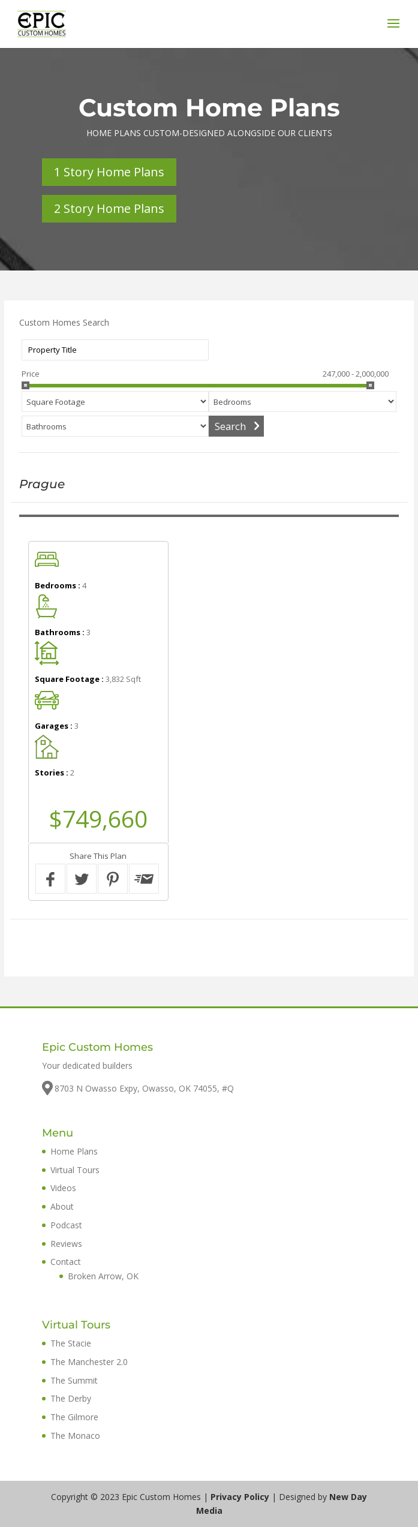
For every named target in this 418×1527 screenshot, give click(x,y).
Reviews (66, 1243)
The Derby (70, 1398)
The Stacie (70, 1343)
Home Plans (74, 1151)
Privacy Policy (239, 1496)
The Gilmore (74, 1417)
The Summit (74, 1380)
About (62, 1206)
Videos (63, 1188)
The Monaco (75, 1435)
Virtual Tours (75, 1170)
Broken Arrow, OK (103, 1276)
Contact (65, 1261)
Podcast (66, 1225)
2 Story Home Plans (109, 208)
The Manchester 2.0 (89, 1361)
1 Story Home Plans (109, 172)
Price (31, 373)
